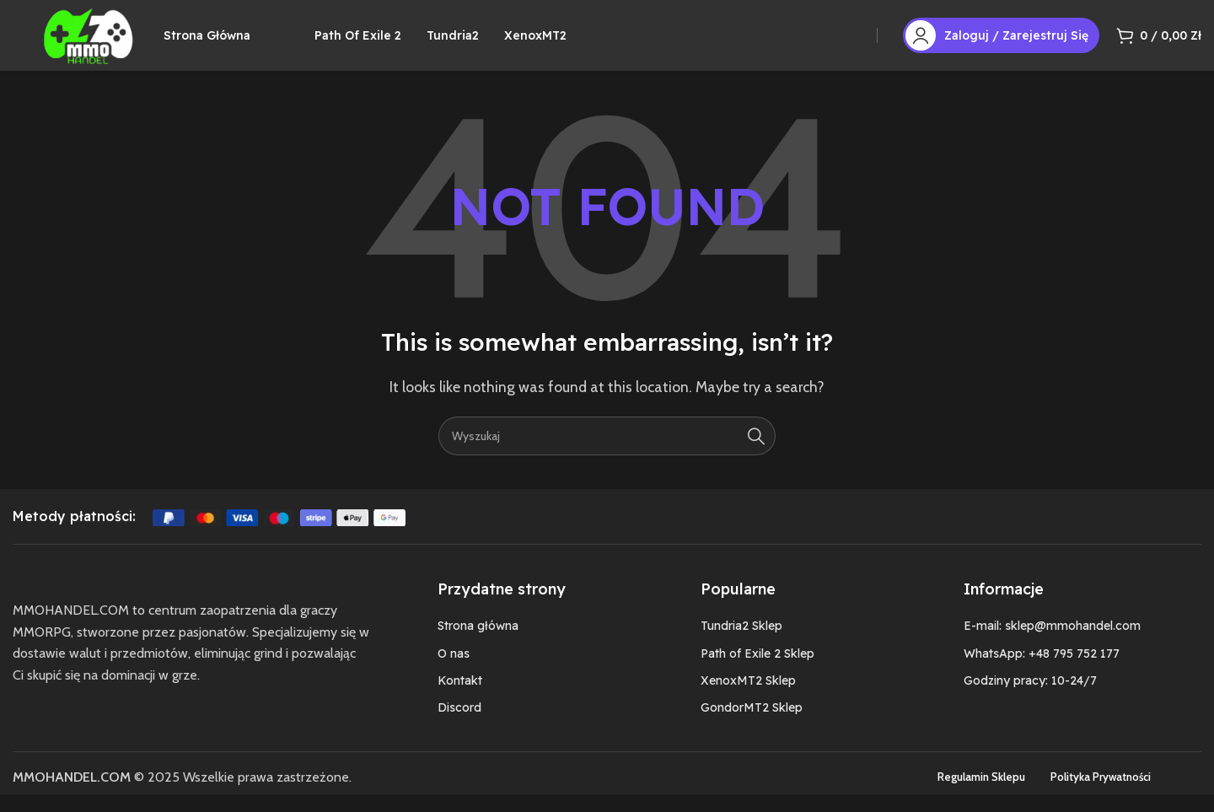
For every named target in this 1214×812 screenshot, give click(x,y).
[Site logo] (100, 43)
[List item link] (535, 643)
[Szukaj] (607, 452)
